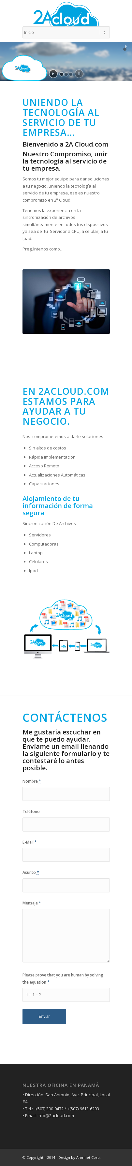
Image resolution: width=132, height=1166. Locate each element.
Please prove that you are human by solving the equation (62, 978)
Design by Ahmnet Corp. (79, 1157)
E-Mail (29, 842)
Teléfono (31, 811)
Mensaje (31, 903)
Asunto (30, 872)
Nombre (31, 781)
